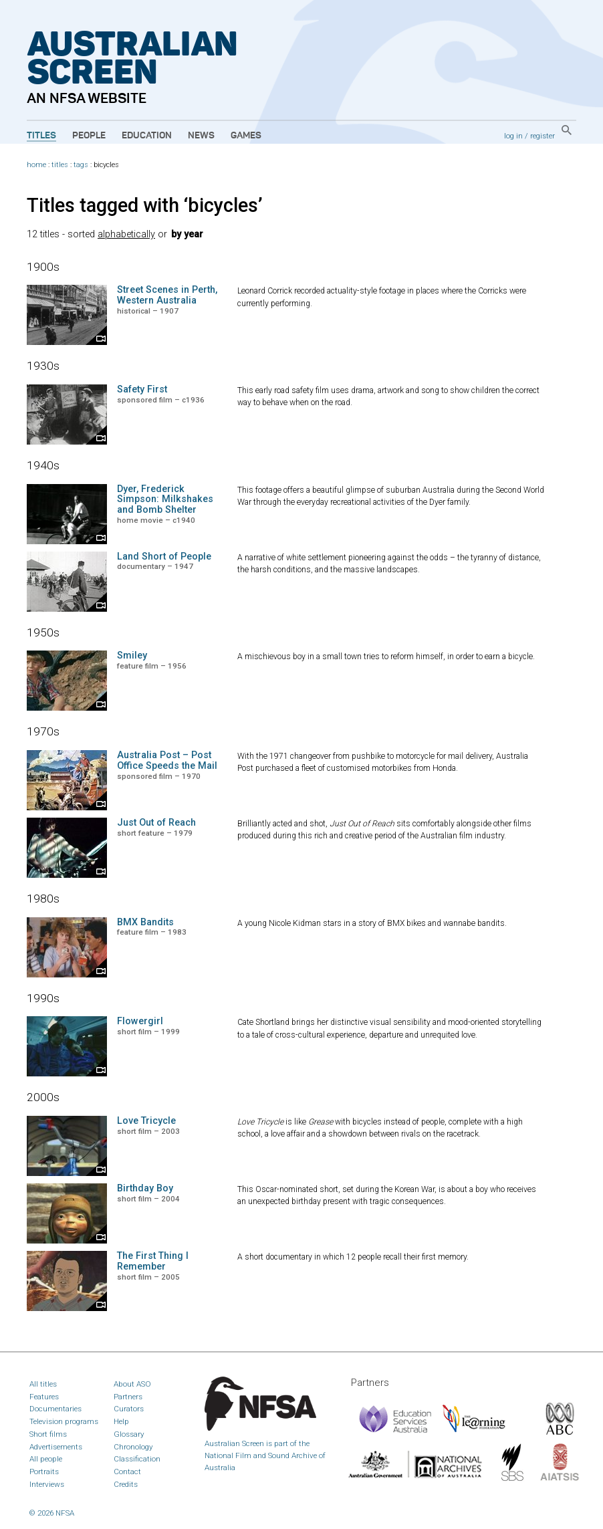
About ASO (132, 1384)
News (201, 135)
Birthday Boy (145, 1188)
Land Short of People (164, 556)
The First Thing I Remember (153, 1261)
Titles (41, 135)
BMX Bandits (145, 922)
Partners (128, 1396)
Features (44, 1396)
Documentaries (55, 1408)
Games (246, 135)
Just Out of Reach (156, 822)
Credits (126, 1484)
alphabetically (126, 234)
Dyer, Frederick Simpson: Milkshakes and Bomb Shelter (165, 499)
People (89, 135)
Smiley (132, 655)
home (36, 164)
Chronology (133, 1446)
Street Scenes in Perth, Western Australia (167, 295)
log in (513, 135)
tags (81, 164)
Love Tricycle (146, 1121)
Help (121, 1421)
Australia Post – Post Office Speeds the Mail (167, 760)
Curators (129, 1408)
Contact (127, 1471)
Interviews (46, 1484)
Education (147, 135)
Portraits (44, 1471)
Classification (137, 1458)
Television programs (63, 1421)
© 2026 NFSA (51, 1513)
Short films (48, 1434)
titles (59, 164)
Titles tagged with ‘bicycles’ (145, 205)
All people (45, 1458)
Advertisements (55, 1446)
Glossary (129, 1434)
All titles (43, 1384)
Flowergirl (140, 1021)
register (542, 135)
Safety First (142, 389)
